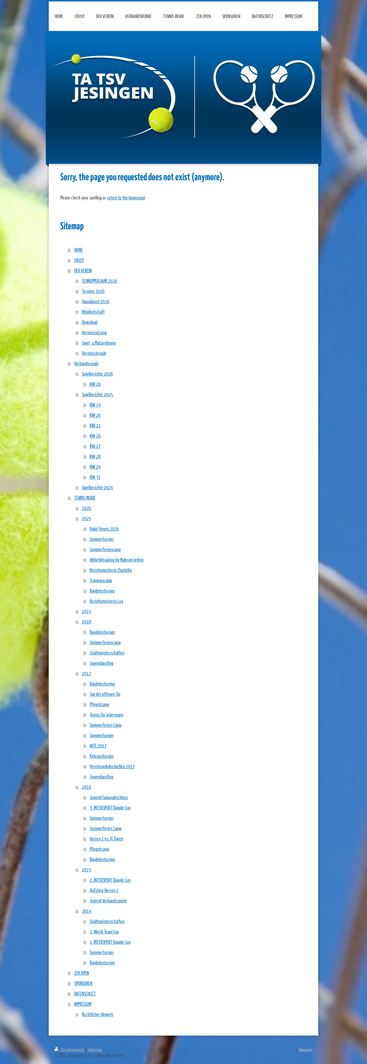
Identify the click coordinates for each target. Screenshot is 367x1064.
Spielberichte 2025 (97, 394)
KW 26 (95, 436)
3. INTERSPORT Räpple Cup (110, 808)
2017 (86, 673)
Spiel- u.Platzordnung (99, 343)
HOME (78, 250)
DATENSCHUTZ (85, 994)
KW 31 (95, 477)
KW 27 (95, 446)
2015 (86, 870)
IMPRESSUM (82, 1004)
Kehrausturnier (102, 756)
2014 (86, 911)
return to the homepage (126, 198)
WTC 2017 (98, 746)
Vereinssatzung (94, 332)
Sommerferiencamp (105, 549)
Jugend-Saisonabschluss (109, 797)
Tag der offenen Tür (105, 694)
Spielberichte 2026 (97, 374)
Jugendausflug (101, 663)
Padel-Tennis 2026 (104, 529)
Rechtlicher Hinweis (97, 1014)
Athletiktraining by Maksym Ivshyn (117, 560)
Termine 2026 (93, 291)
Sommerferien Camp (106, 725)
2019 (86, 611)
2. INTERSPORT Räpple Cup (110, 880)
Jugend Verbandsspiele (108, 901)
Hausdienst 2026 (96, 301)
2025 (86, 518)
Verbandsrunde (86, 363)
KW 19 (95, 405)
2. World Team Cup (104, 932)
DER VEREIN (83, 270)
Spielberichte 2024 (97, 487)
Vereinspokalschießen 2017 (112, 766)
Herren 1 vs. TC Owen (106, 839)
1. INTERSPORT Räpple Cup (110, 942)
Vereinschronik (94, 353)
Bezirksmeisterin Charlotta (111, 570)
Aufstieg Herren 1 (104, 890)
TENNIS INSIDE (84, 498)
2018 (86, 622)
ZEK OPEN (81, 973)
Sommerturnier (102, 539)
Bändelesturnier (102, 591)
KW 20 (95, 384)
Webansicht (306, 1049)
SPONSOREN (83, 983)
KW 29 (95, 467)
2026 (86, 508)
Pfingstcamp (99, 704)
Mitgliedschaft (93, 312)
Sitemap (94, 1049)
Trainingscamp (101, 580)
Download (89, 322)
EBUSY (79, 260)
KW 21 (95, 425)
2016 (86, 787)
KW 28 (95, 456)
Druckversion (69, 1049)
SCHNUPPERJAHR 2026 (99, 281)
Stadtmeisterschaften (107, 653)
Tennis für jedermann (106, 715)
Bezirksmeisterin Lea (106, 601)
